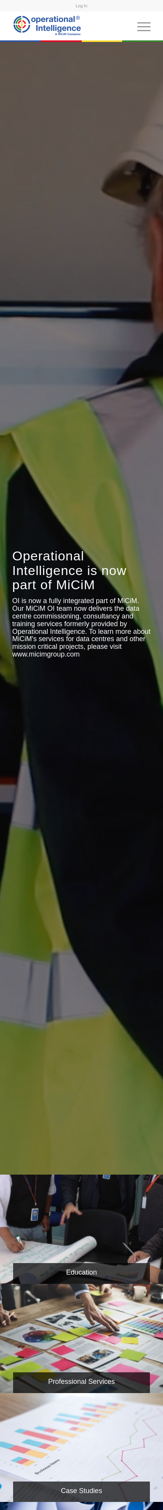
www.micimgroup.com (46, 654)
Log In (81, 5)
